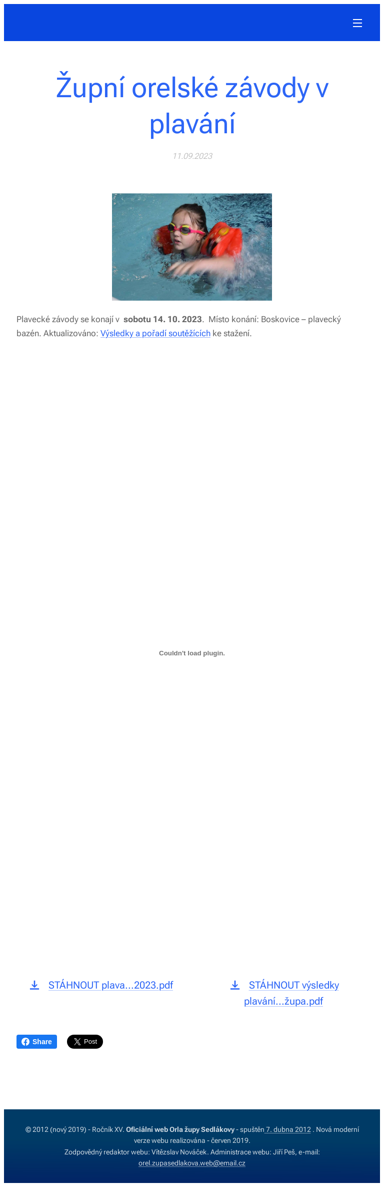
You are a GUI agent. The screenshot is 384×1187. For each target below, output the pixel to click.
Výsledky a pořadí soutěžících (155, 333)
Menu (357, 23)
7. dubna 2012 (287, 1129)
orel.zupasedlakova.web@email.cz (192, 1163)
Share (37, 1042)
